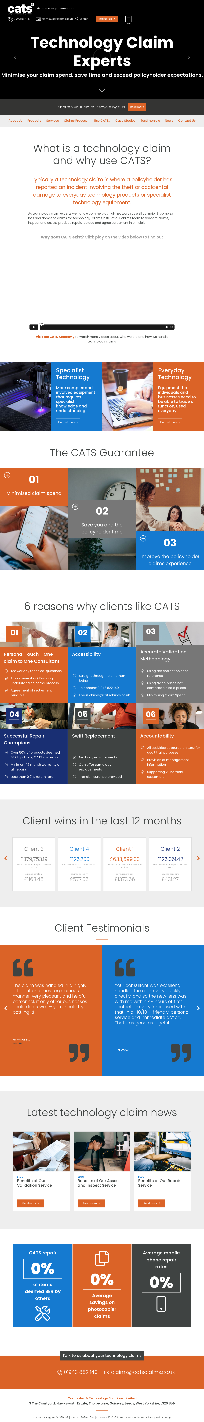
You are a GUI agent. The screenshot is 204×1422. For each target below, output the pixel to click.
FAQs (168, 1417)
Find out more (68, 422)
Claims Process (75, 121)
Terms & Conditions (132, 1417)
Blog (20, 1176)
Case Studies (125, 121)
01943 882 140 (19, 19)
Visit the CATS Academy (55, 337)
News (169, 121)
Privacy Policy (154, 1417)
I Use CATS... (101, 121)
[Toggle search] (81, 19)
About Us (15, 121)
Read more (30, 1203)
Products (34, 121)
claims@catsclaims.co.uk (54, 19)
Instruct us (107, 19)
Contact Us (187, 121)
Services (52, 121)
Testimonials (150, 121)
